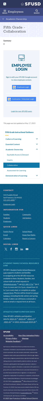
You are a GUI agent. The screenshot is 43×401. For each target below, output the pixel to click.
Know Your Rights (28, 235)
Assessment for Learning (16, 170)
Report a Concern (28, 238)
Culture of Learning (13, 139)
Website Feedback (14, 341)
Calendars (7, 238)
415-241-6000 (9, 200)
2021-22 (8, 322)
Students (6, 218)
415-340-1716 (28, 284)
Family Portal (8, 232)
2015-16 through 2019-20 (26, 322)
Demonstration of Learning (16, 176)
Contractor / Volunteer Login (21, 99)
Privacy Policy (11, 338)
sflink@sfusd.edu (10, 284)
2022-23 (32, 319)
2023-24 (23, 319)
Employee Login (21, 87)
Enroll (5, 235)
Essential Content (13, 144)
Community (26, 214)
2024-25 (14, 319)
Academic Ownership (16, 19)
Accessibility (8, 335)
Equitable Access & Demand (18, 155)
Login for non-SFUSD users (21, 111)
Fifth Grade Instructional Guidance (19, 132)
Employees (7, 221)
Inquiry (10, 160)
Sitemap (25, 338)
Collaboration (12, 165)
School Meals (27, 232)
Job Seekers (26, 218)
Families (6, 214)
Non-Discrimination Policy (28, 335)
